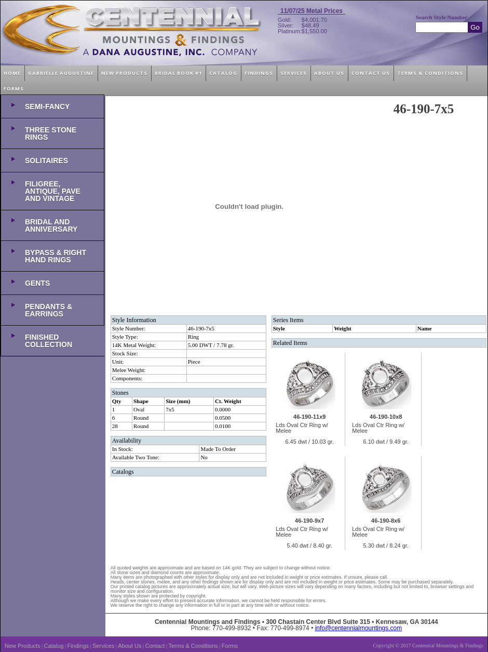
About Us (129, 646)
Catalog (54, 646)
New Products (22, 646)
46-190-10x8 (386, 417)
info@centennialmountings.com (358, 628)
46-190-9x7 (309, 520)
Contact (155, 646)
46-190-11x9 (309, 417)
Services (103, 646)
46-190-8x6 (385, 520)
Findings (78, 646)
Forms (230, 646)
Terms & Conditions (193, 646)
